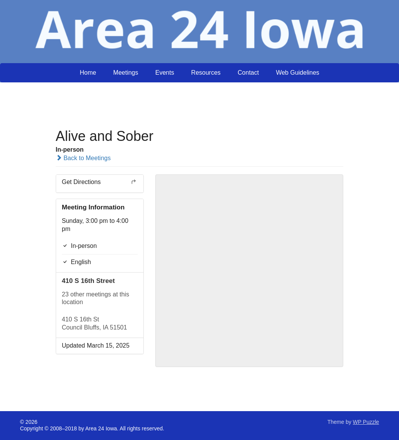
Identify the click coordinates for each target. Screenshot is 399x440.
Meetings (125, 72)
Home (88, 72)
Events (164, 72)
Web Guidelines (297, 72)
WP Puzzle (366, 422)
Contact (248, 72)
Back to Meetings (83, 158)
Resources (205, 72)
